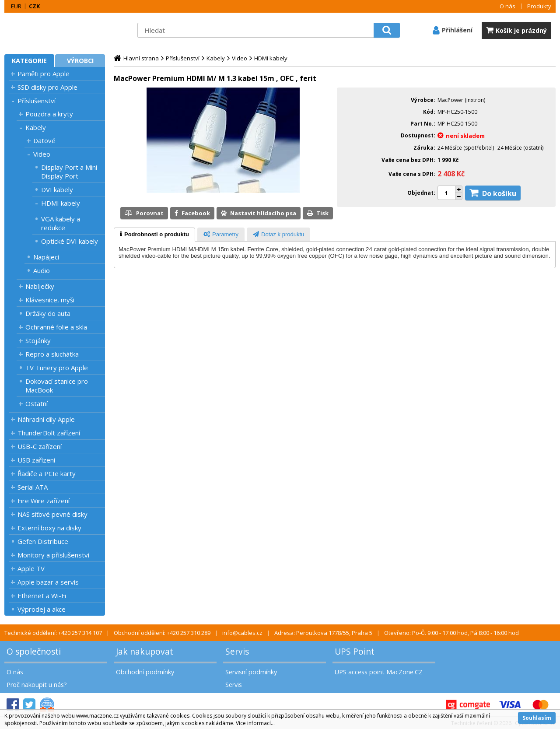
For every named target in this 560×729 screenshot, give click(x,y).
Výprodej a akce (42, 609)
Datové (44, 140)
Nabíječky (39, 286)
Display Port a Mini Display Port (69, 171)
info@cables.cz (242, 633)
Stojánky (38, 340)
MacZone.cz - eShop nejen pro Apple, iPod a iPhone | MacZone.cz (59, 30)
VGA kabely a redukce (60, 223)
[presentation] (154, 234)
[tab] (154, 235)
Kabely (35, 127)
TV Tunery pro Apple (56, 367)
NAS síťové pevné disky (53, 514)
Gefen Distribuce (43, 541)
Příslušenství (37, 100)
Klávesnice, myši (49, 299)
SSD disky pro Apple (47, 87)
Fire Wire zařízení (44, 500)
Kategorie (29, 60)
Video (41, 154)
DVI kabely (57, 189)
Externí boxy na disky (49, 527)
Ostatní (36, 403)
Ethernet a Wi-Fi (42, 595)
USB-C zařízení (40, 446)
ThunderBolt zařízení (49, 432)
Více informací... (255, 723)
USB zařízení (36, 460)
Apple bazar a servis (48, 582)
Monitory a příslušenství (53, 554)
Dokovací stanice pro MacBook (56, 385)
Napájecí (46, 256)
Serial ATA (33, 487)
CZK (34, 6)
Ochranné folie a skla (56, 326)
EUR (16, 6)
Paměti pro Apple (44, 73)
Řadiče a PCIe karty (47, 473)
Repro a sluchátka (52, 354)
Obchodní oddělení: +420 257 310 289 (162, 633)
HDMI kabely (60, 203)
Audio (41, 270)
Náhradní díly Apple (46, 419)
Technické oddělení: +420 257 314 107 (53, 633)
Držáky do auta (47, 313)
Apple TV (31, 568)
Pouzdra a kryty (49, 113)
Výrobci (80, 60)
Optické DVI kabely (69, 241)
